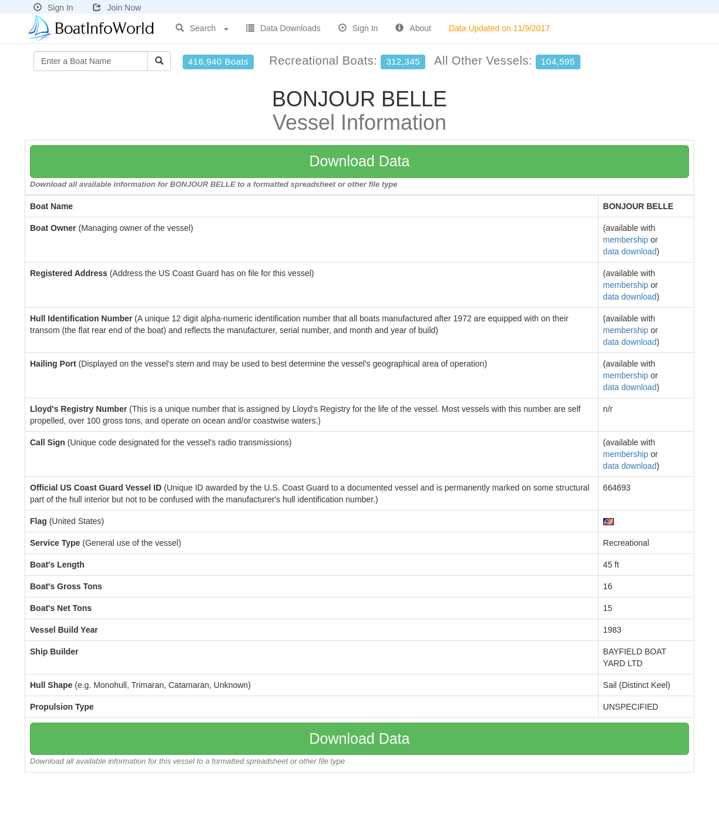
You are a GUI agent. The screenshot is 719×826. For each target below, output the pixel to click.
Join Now (117, 7)
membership (626, 239)
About (413, 28)
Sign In (53, 7)
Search (202, 28)
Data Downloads (283, 28)
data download (630, 251)
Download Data (360, 161)
